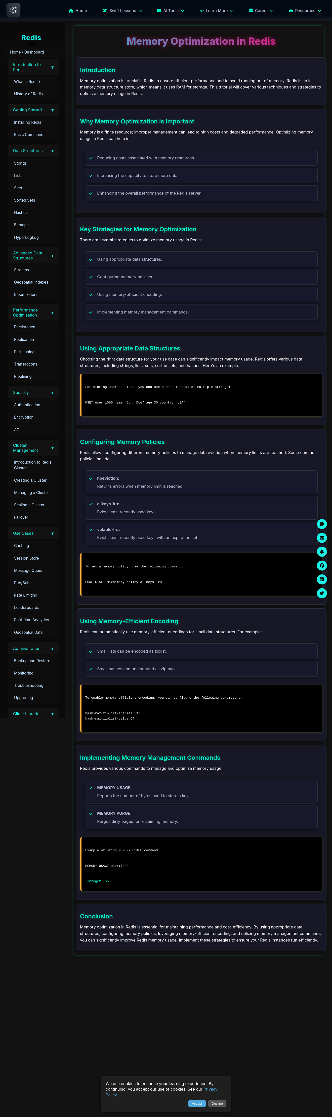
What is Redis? (27, 81)
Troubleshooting (28, 685)
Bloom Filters (25, 294)
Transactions (25, 364)
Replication (24, 339)
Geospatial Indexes (31, 282)
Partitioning (24, 351)
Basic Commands (30, 134)
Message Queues (30, 570)
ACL (18, 429)
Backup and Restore (32, 660)
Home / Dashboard (27, 52)
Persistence (24, 327)
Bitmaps (21, 224)
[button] (33, 67)
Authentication (27, 405)
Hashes (21, 212)
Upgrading (23, 697)
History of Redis (28, 94)
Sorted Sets (24, 200)
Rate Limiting (25, 595)
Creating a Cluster (30, 480)
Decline (217, 1103)
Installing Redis (27, 122)
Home (78, 10)
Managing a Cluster (31, 492)
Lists (18, 175)
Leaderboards (26, 607)
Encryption (23, 417)
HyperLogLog (26, 237)
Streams (21, 269)
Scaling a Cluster (29, 505)
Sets (18, 188)
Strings (20, 163)
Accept (197, 1103)
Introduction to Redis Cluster (32, 465)
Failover (21, 517)
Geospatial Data (28, 632)
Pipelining (23, 376)
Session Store (26, 558)
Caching (21, 545)
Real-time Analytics (31, 619)
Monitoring (23, 673)
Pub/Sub (21, 582)
